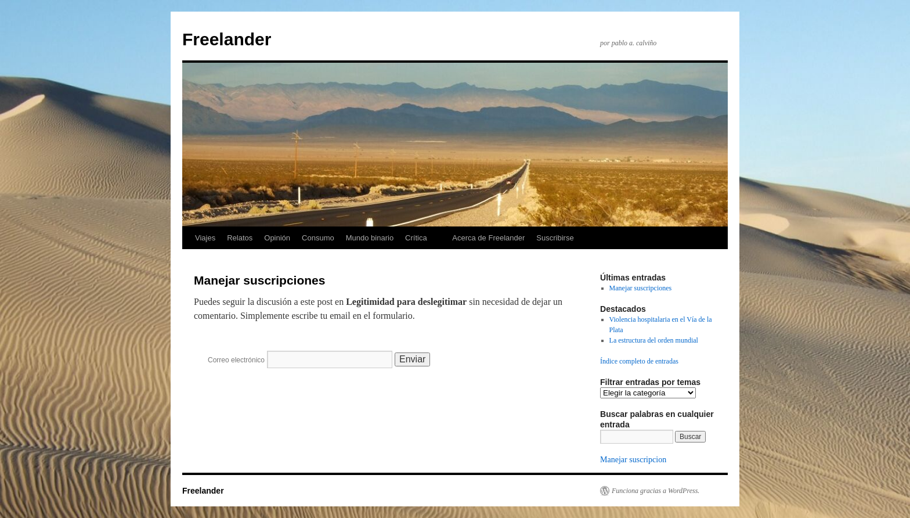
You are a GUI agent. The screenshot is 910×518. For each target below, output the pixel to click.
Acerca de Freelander (488, 237)
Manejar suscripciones (640, 288)
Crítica (416, 237)
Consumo (318, 237)
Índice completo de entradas (639, 361)
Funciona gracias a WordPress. (655, 491)
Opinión (277, 237)
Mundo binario (369, 237)
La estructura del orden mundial (653, 340)
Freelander (226, 39)
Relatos (239, 237)
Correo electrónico (236, 360)
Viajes (205, 237)
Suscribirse (554, 237)
